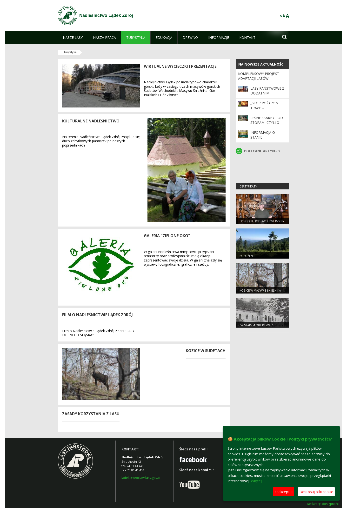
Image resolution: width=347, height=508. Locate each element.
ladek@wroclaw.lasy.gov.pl (140, 477)
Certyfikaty (248, 186)
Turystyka (70, 52)
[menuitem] (73, 37)
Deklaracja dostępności (323, 504)
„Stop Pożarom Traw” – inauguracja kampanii (264, 110)
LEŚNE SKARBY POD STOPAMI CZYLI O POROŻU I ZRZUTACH (267, 122)
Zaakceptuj (283, 491)
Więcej (256, 480)
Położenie (247, 256)
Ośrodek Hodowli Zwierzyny (262, 221)
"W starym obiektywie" (256, 325)
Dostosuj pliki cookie (316, 491)
